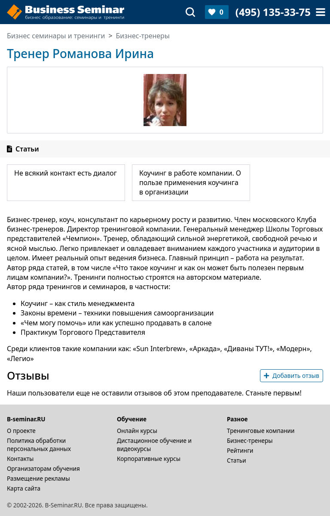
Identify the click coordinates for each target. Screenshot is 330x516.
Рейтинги (240, 450)
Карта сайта (23, 488)
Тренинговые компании (260, 430)
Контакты (20, 458)
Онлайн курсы (137, 430)
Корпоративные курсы (148, 458)
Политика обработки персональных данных (39, 444)
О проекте (21, 430)
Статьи (236, 460)
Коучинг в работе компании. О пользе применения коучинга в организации (190, 182)
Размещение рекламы (38, 478)
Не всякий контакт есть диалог (65, 173)
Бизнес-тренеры (250, 440)
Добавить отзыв (291, 375)
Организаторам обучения (43, 468)
